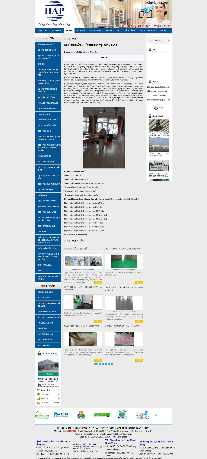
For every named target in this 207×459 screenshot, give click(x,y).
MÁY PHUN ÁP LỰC (45, 334)
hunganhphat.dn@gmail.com (119, 434)
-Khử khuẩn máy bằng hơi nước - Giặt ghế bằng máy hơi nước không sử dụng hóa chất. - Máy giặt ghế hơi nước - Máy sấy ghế (83, 352)
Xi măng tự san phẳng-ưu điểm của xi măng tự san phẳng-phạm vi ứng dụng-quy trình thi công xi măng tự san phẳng (124, 316)
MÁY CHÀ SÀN (43, 298)
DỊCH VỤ (69, 31)
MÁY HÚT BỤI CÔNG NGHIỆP (49, 317)
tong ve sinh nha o (103, 458)
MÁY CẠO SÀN (43, 345)
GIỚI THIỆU (56, 31)
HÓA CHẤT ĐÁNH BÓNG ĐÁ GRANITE (49, 304)
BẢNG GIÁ (81, 31)
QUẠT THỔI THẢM (45, 340)
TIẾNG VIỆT (151, 3)
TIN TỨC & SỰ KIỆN (147, 31)
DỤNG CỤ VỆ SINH (45, 292)
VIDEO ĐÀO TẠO (112, 31)
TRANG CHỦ (42, 31)
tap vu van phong (117, 458)
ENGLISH (164, 3)
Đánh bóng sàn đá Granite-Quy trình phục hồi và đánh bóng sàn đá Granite (83, 314)
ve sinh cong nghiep (43, 458)
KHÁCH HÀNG (129, 30)
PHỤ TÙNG (42, 329)
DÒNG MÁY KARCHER (47, 312)
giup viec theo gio (131, 458)
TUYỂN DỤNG (95, 31)
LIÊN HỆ (162, 31)
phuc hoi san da (145, 458)
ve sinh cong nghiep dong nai (62, 458)
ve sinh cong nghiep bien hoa (85, 458)
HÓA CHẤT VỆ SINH (45, 323)
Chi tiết (97, 282)
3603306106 (70, 431)
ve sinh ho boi (156, 458)
